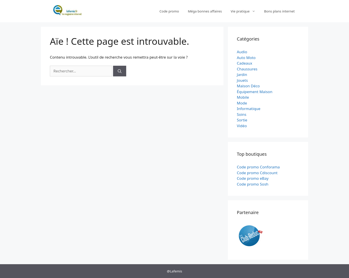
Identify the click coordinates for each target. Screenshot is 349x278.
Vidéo (242, 125)
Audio (242, 51)
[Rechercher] (119, 71)
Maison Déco (248, 85)
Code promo (169, 11)
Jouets (242, 80)
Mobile (243, 97)
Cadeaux (244, 63)
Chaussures (247, 69)
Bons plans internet (279, 11)
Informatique (248, 108)
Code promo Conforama (258, 167)
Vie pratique (245, 11)
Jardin (242, 74)
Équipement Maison (254, 91)
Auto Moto (246, 57)
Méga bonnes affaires (205, 11)
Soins (241, 114)
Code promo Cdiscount (257, 172)
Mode (242, 103)
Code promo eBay (252, 178)
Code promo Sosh (252, 184)
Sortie (242, 120)
